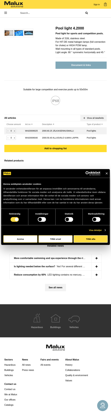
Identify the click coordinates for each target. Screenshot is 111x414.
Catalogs (8, 405)
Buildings (9, 370)
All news (26, 365)
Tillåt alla (90, 239)
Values (68, 380)
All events (45, 365)
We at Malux (10, 394)
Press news (28, 370)
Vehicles (8, 375)
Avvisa (20, 239)
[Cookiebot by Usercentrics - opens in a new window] (87, 173)
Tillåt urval (55, 239)
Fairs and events (49, 359)
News (25, 359)
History (68, 365)
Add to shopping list (55, 148)
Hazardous (9, 365)
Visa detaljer (95, 230)
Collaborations (72, 370)
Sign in (97, 4)
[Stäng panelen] (107, 173)
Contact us (10, 384)
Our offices (9, 399)
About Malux (72, 359)
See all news (55, 287)
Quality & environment (76, 375)
